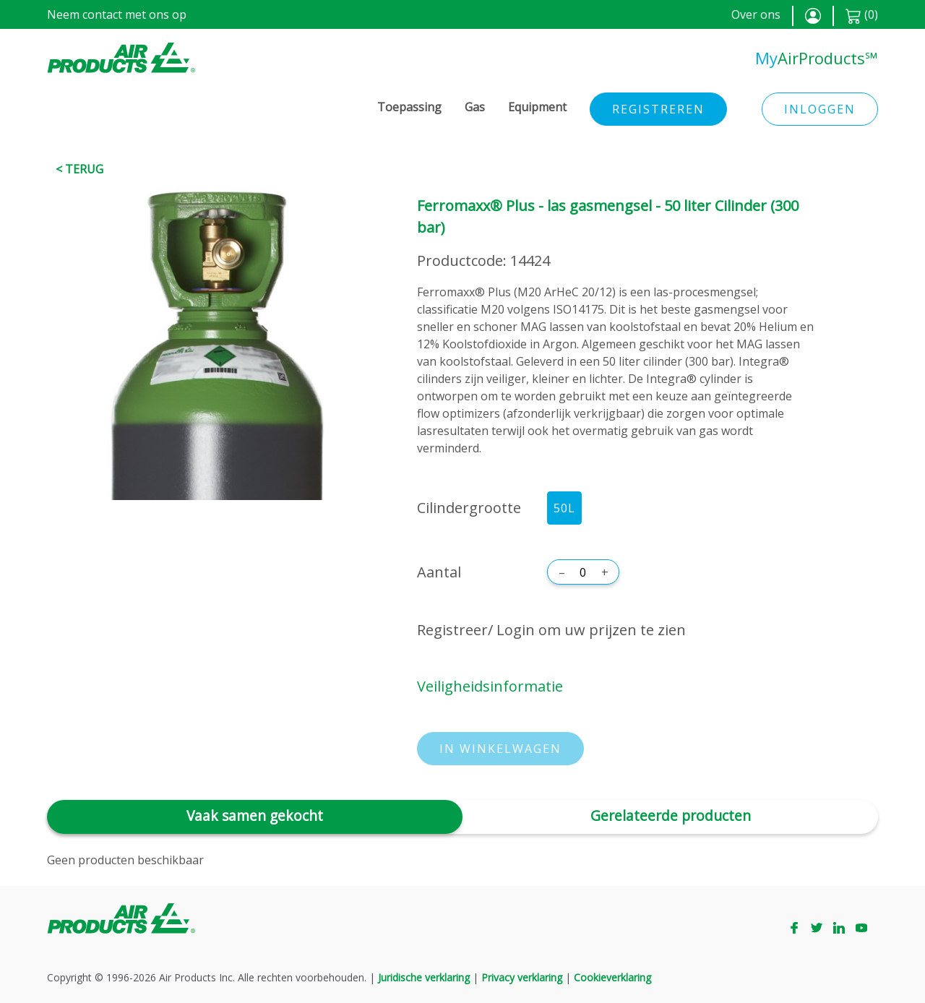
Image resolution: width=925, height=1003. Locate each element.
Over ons (755, 14)
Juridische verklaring (424, 977)
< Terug (79, 169)
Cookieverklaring (612, 977)
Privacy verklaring (521, 977)
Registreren (658, 109)
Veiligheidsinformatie (490, 686)
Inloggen (820, 109)
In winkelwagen (500, 749)
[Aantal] (583, 572)
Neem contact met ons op (116, 14)
